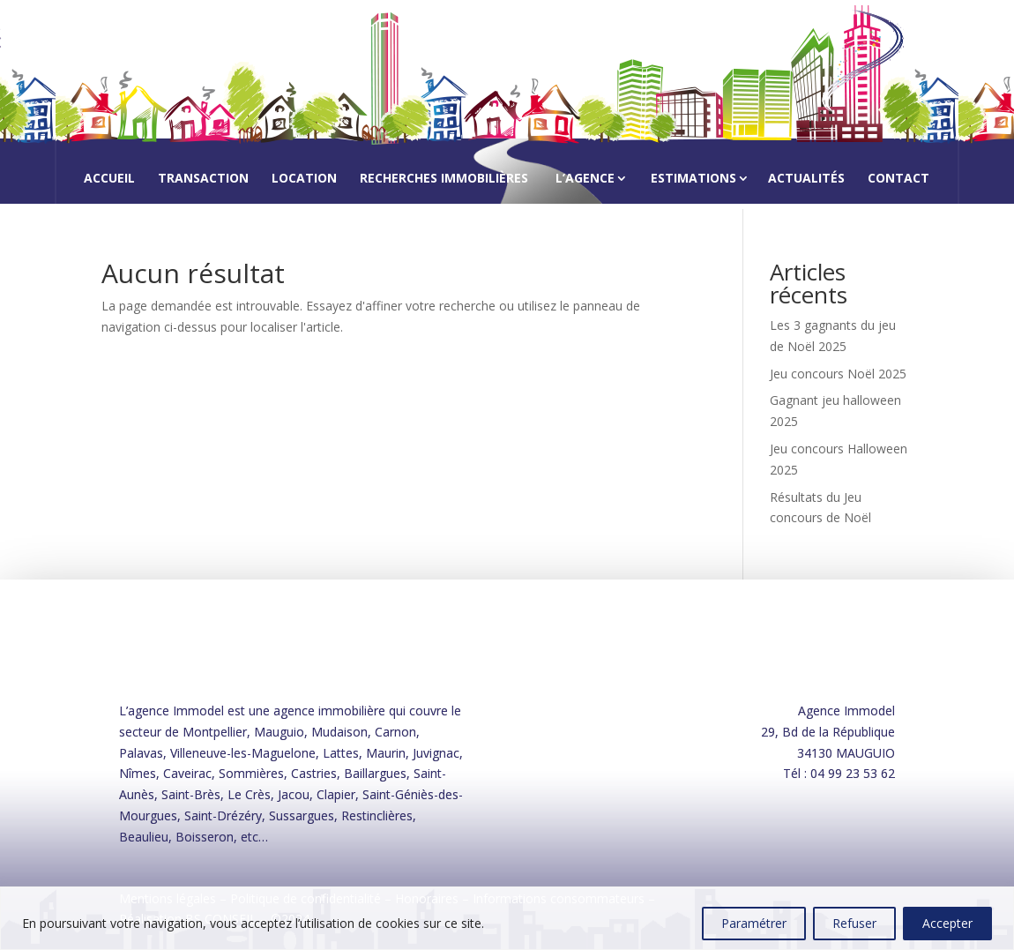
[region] (507, 918)
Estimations (693, 177)
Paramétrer (754, 923)
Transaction (203, 179)
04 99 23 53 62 (852, 773)
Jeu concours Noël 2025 (838, 373)
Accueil (109, 179)
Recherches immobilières (444, 179)
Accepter (947, 923)
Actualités (806, 179)
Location (304, 179)
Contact (898, 179)
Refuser (854, 923)
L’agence (585, 177)
